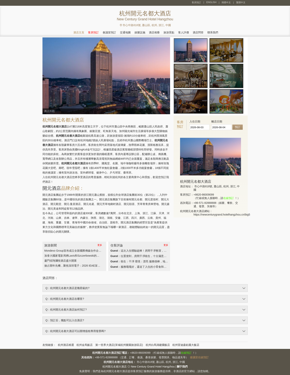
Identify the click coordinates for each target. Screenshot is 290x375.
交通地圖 (125, 32)
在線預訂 (228, 198)
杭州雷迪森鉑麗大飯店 (185, 344)
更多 (99, 245)
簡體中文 (226, 2)
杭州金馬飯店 (84, 344)
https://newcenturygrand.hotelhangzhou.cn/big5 (222, 214)
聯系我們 (212, 32)
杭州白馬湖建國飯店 (158, 344)
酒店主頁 (78, 32)
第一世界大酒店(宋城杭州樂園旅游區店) (119, 344)
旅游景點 (169, 32)
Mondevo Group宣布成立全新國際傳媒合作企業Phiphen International (85, 250)
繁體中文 (240, 2)
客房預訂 (196, 2)
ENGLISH (211, 2)
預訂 (237, 127)
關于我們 (182, 366)
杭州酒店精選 (66, 344)
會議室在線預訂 (199, 357)
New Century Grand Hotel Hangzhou (153, 366)
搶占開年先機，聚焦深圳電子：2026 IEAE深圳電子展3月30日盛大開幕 (86, 265)
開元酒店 (51, 188)
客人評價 (183, 32)
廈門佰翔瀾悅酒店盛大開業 (60, 260)
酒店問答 (198, 32)
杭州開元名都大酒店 (114, 366)
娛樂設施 (140, 32)
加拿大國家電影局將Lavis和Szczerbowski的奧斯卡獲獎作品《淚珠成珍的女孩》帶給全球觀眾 (100, 255)
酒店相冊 (154, 32)
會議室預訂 (109, 32)
